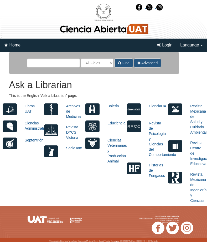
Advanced (147, 63)
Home (12, 45)
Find (124, 63)
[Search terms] (53, 63)
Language (191, 45)
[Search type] (97, 63)
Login (165, 45)
